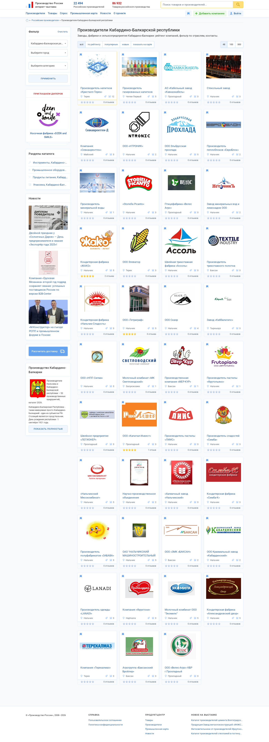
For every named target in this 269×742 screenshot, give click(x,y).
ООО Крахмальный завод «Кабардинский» (222, 553)
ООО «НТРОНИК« (133, 146)
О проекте (120, 13)
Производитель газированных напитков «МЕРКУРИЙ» (138, 90)
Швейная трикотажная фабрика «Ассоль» (179, 264)
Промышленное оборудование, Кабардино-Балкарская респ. (50, 170)
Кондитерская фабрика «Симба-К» (221, 495)
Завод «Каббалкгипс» (220, 319)
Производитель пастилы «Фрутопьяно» (222, 379)
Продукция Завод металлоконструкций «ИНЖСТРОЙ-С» (217, 724)
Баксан (212, 270)
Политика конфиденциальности (105, 724)
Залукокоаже (131, 386)
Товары (52, 13)
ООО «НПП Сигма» (91, 377)
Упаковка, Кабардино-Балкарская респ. (50, 184)
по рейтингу (94, 44)
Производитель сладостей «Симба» (223, 437)
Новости (105, 13)
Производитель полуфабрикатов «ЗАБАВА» (97, 553)
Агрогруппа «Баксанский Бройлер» (138, 669)
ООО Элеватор (131, 262)
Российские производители (45, 20)
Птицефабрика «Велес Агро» (178, 206)
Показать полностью (48, 429)
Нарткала (129, 618)
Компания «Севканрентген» (90, 148)
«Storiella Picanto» (133, 204)
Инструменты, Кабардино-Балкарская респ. (50, 162)
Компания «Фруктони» (136, 609)
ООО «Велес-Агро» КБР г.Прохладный (178, 669)
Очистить (63, 31)
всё (81, 44)
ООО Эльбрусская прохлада (175, 148)
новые (125, 44)
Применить (48, 78)
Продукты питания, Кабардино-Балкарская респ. (50, 177)
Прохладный (173, 96)
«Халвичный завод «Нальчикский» (176, 495)
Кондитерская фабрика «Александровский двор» (222, 611)
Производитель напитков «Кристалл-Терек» (96, 90)
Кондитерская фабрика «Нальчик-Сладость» (94, 321)
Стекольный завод (218, 88)
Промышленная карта (83, 13)
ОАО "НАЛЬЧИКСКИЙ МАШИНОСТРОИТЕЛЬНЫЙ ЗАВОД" (139, 554)
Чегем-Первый (131, 96)
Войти (235, 13)
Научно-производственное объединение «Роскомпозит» (139, 496)
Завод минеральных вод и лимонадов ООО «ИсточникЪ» (223, 206)
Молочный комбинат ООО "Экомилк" (181, 611)
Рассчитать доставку (48, 351)
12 (111, 96)
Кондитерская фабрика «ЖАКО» (94, 264)
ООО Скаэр (171, 319)
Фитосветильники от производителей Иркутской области (217, 729)
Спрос (64, 13)
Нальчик (213, 96)
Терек (85, 96)
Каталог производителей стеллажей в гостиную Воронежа (217, 733)
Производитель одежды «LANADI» (95, 611)
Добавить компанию (211, 13)
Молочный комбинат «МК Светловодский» (139, 379)
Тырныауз (214, 328)
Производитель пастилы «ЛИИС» (180, 437)
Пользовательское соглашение (105, 720)
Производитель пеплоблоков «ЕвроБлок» (223, 148)
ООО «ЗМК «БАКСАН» (178, 551)
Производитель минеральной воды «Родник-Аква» (92, 206)
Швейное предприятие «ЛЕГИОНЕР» (94, 437)
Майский (86, 154)
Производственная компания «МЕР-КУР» (178, 379)
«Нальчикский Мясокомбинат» (90, 495)
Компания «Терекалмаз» (95, 667)
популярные (111, 44)
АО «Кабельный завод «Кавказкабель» (178, 90)
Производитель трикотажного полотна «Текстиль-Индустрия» (221, 264)
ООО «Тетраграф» (133, 319)
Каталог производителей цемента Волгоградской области (217, 720)
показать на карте (142, 44)
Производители (35, 13)
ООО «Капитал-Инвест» (137, 435)
